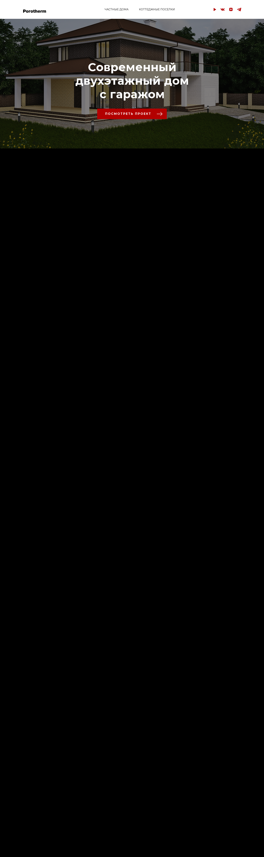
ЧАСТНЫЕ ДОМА (116, 9)
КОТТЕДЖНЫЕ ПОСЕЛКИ (157, 9)
